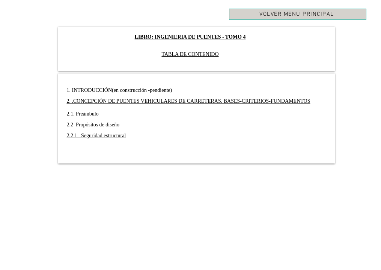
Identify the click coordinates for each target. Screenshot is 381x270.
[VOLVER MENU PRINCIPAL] (297, 14)
